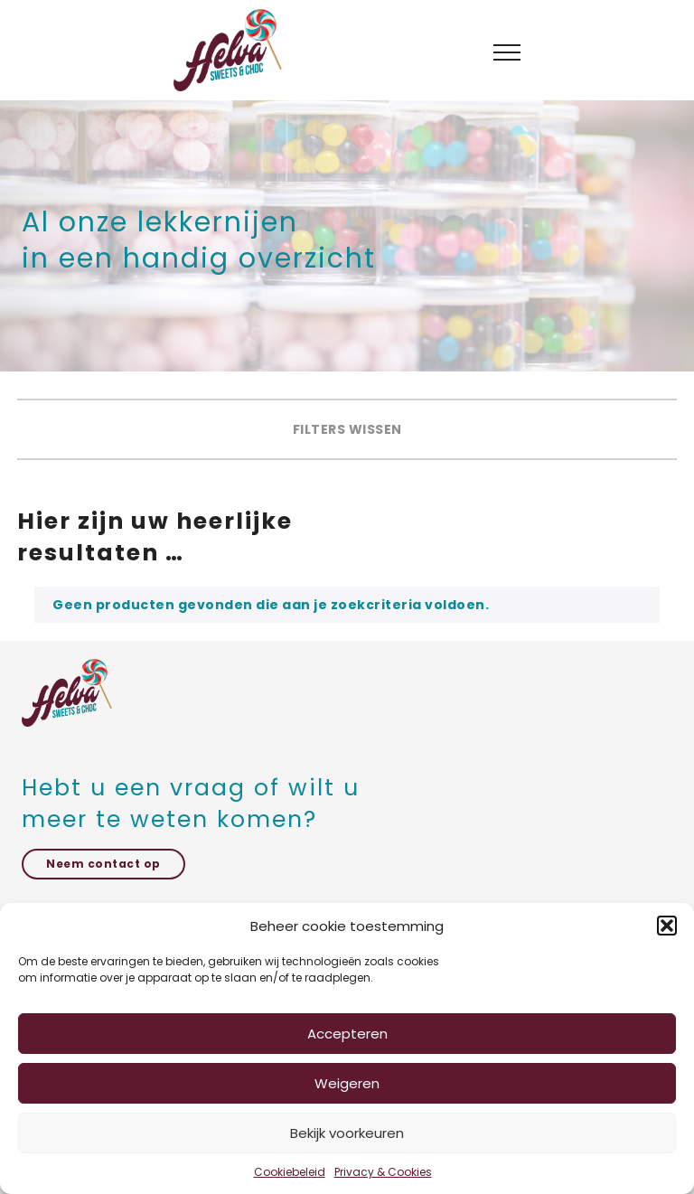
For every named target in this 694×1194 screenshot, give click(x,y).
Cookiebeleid (289, 1172)
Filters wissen (347, 429)
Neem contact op (103, 863)
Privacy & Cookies (383, 1172)
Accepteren (347, 1033)
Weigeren (347, 1083)
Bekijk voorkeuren (347, 1132)
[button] (667, 926)
